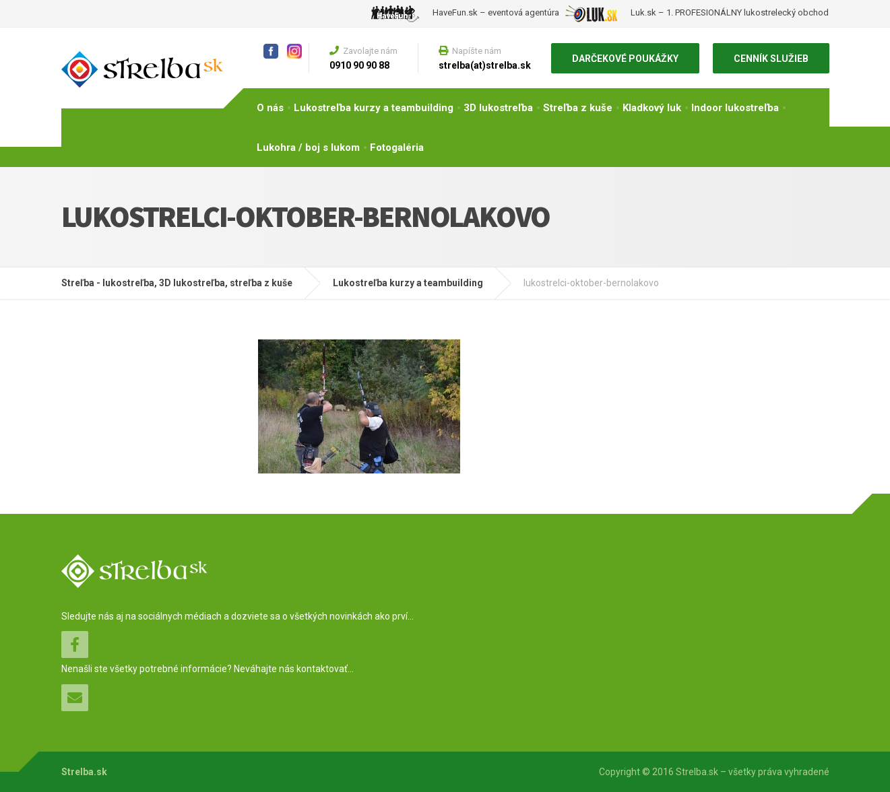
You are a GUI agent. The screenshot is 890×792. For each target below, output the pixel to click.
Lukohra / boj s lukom (308, 147)
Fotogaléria (397, 147)
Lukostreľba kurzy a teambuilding (373, 108)
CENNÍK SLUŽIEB (771, 58)
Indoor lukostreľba (735, 108)
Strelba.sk (84, 771)
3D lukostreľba (498, 108)
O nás (270, 108)
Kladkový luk (652, 108)
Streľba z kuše (577, 108)
